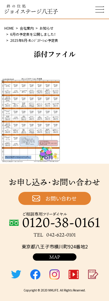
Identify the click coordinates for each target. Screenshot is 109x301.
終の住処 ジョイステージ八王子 (31, 9)
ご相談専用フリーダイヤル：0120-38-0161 (54, 219)
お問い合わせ (61, 198)
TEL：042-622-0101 (55, 235)
